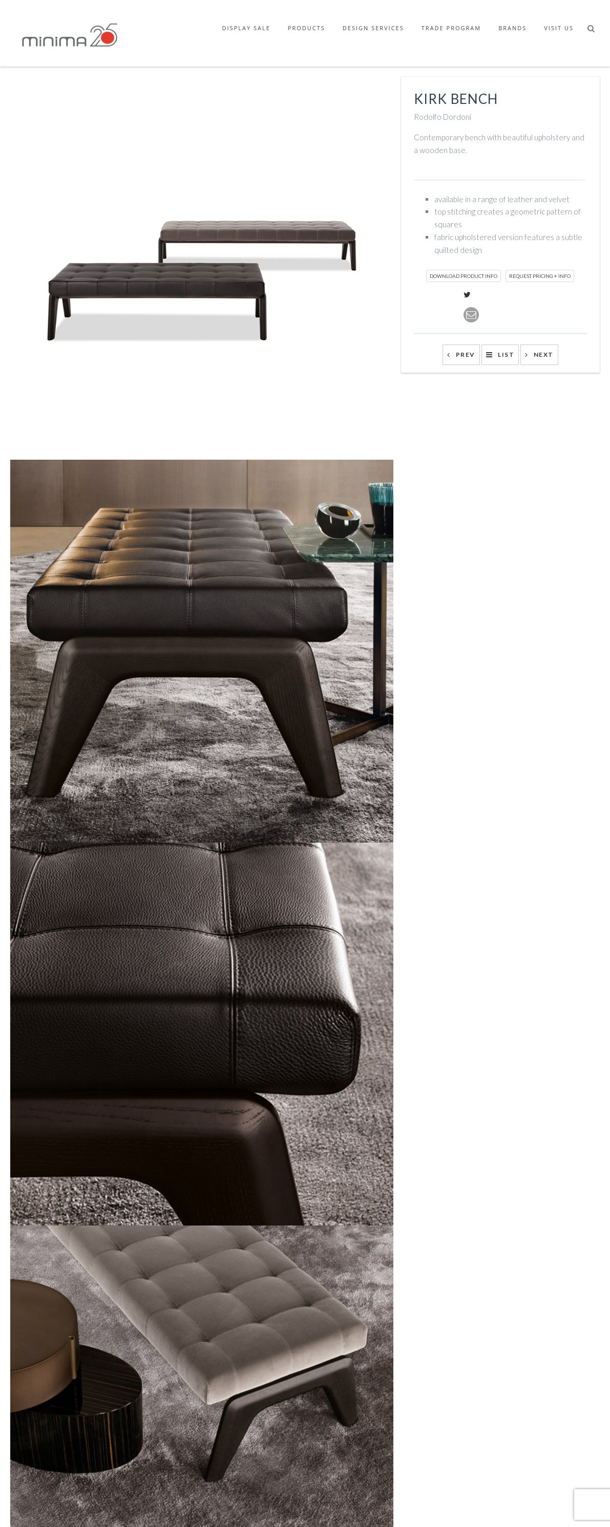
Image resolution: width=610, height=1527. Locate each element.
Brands (512, 28)
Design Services (373, 28)
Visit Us (559, 28)
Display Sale (246, 28)
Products (306, 28)
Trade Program (451, 28)
